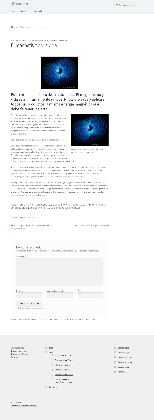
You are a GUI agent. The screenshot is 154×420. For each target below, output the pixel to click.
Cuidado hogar (124, 352)
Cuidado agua (123, 347)
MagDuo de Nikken (63, 355)
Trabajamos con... (18, 351)
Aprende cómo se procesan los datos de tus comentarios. (72, 319)
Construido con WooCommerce (24, 405)
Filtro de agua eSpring (64, 360)
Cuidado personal (125, 362)
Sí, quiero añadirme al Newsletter (31, 308)
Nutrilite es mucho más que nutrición (90, 225)
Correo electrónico (55, 291)
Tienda (23, 11)
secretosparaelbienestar (41, 40)
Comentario (22, 256)
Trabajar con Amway (19, 354)
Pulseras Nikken (62, 369)
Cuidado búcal (123, 367)
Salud (32, 217)
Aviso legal (15, 357)
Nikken (99, 204)
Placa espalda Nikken (64, 374)
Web (79, 291)
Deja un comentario (60, 40)
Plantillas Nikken (62, 365)
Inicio (13, 11)
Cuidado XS (122, 371)
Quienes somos (17, 348)
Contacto (38, 11)
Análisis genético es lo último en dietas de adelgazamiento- (30, 227)
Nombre (20, 291)
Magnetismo (24, 27)
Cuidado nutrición (125, 357)
